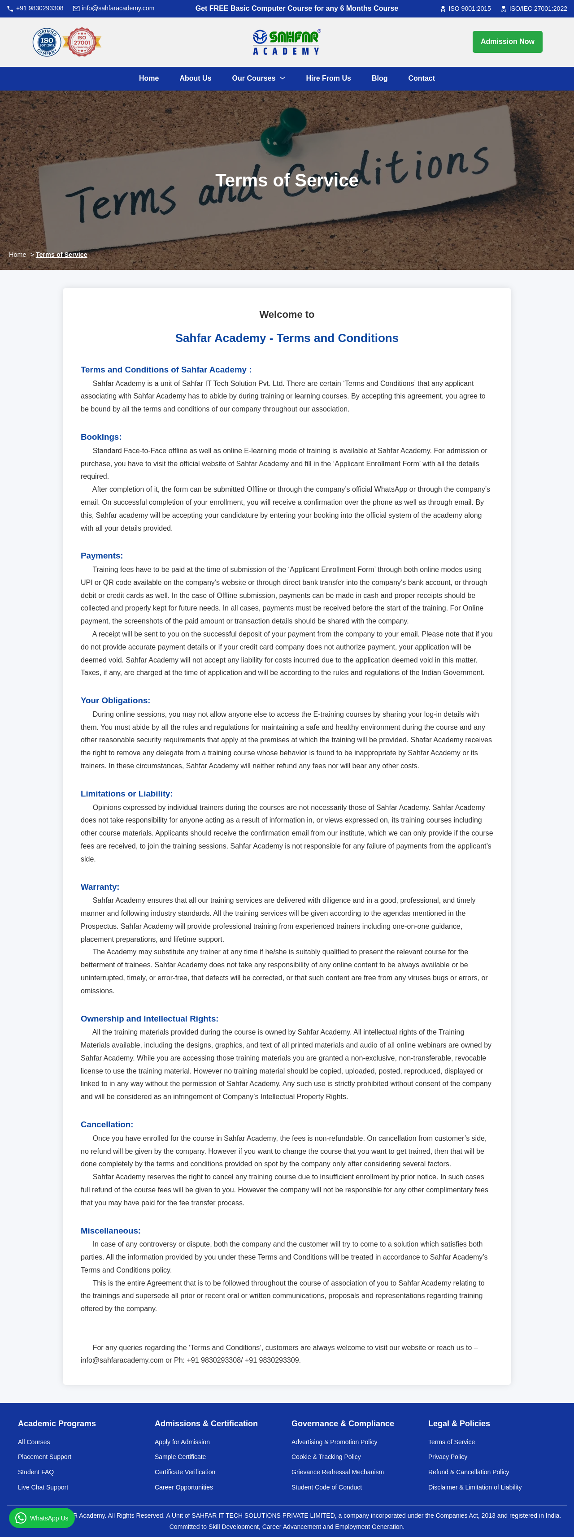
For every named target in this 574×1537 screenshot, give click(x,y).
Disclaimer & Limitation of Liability (475, 1487)
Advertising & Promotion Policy (334, 1442)
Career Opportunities (184, 1487)
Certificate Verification (185, 1472)
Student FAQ (36, 1472)
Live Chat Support (43, 1487)
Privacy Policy (447, 1456)
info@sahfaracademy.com (118, 8)
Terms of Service (61, 254)
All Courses (34, 1442)
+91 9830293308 (40, 8)
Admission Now (508, 41)
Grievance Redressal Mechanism (337, 1472)
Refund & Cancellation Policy (468, 1472)
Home (17, 254)
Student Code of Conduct (326, 1487)
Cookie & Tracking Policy (326, 1456)
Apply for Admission (182, 1442)
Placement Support (44, 1456)
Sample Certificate (180, 1456)
